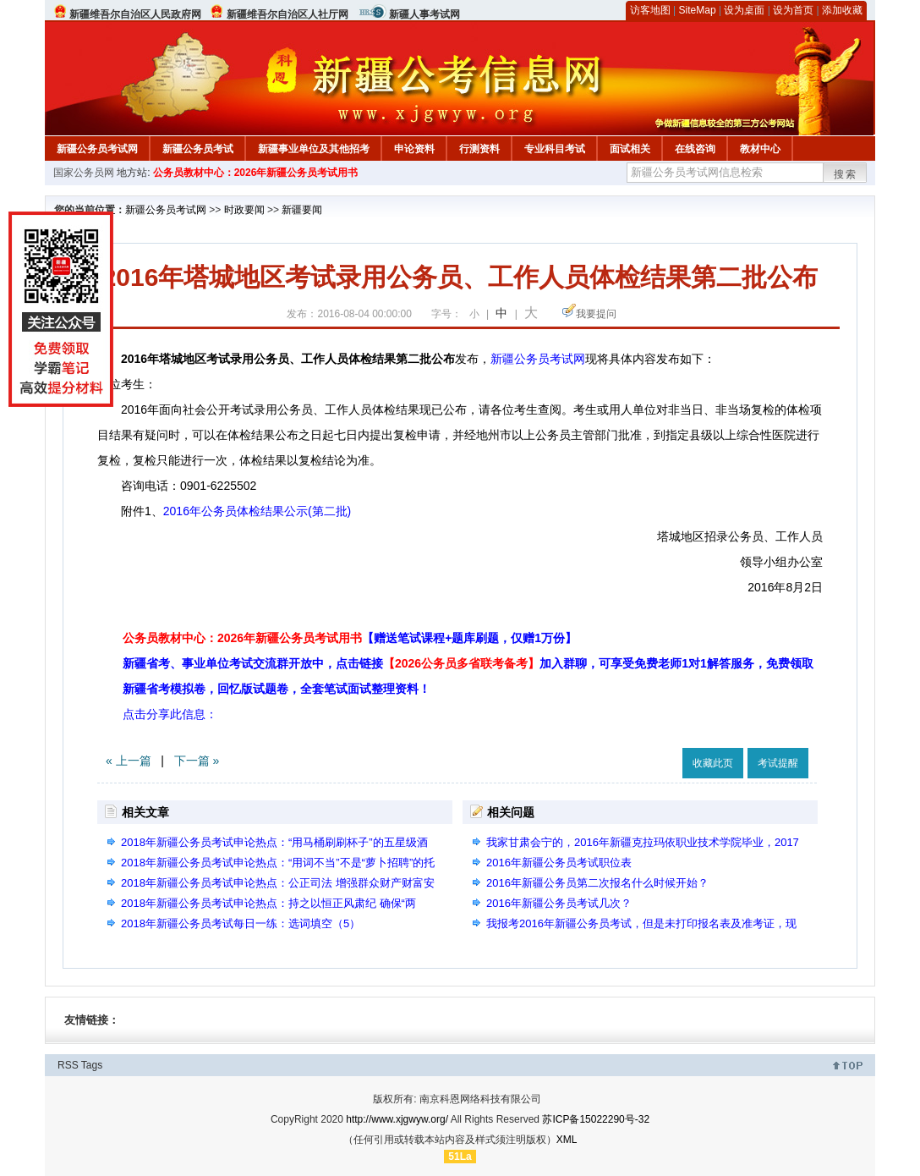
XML (567, 1140)
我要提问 (596, 314)
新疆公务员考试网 (97, 149)
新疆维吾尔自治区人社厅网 (287, 14)
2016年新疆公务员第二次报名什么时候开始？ (597, 883)
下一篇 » (197, 760)
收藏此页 (713, 763)
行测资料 (479, 149)
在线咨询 (695, 149)
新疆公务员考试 (197, 149)
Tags (91, 1065)
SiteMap (697, 10)
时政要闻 (244, 210)
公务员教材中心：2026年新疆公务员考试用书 (256, 173)
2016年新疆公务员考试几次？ (559, 903)
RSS (68, 1065)
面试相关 (630, 149)
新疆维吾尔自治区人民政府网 (135, 14)
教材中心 (760, 149)
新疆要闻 (302, 210)
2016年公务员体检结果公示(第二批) (257, 511)
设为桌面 (744, 10)
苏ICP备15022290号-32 (595, 1119)
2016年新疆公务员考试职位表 (559, 862)
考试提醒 (778, 763)
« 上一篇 (128, 760)
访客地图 (650, 10)
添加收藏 (842, 10)
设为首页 (793, 10)
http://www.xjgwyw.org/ (397, 1119)
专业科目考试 (554, 149)
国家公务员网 (83, 173)
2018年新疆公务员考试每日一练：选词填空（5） (240, 923)
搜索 (845, 174)
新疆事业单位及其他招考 (314, 149)
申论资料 (414, 149)
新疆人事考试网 (424, 14)
